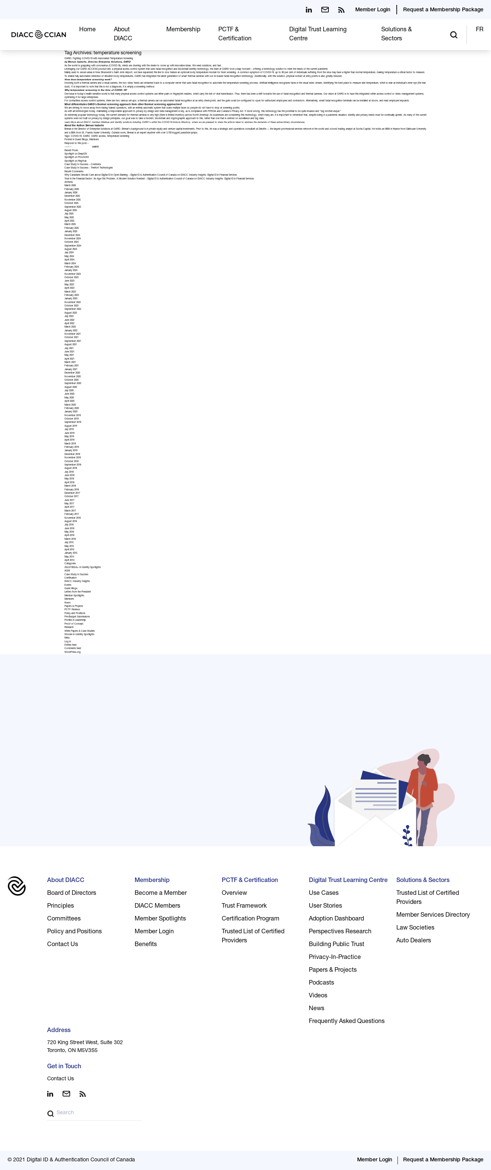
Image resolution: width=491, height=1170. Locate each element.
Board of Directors (71, 894)
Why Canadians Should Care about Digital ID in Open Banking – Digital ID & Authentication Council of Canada (120, 175)
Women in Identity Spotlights (79, 635)
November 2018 (72, 458)
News (67, 603)
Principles (60, 907)
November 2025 (72, 200)
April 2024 (69, 260)
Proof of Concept (73, 624)
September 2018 (72, 465)
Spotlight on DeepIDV (75, 154)
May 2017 (69, 504)
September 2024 (72, 246)
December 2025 (72, 196)
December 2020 (72, 373)
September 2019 (72, 422)
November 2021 (72, 334)
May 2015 (69, 546)
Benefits (146, 945)
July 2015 (69, 543)
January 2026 (70, 193)
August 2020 (70, 387)
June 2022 (69, 320)
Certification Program (250, 919)
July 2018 (69, 472)
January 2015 (70, 553)
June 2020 (69, 394)
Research (69, 627)
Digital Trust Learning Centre (348, 881)
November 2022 (72, 303)
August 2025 (70, 211)
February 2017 (71, 514)
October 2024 (71, 242)
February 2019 (71, 447)
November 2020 (72, 377)
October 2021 (71, 338)
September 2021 (72, 341)
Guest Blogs (81, 140)
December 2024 (72, 235)
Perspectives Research (340, 932)
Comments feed (72, 649)
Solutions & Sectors (423, 881)
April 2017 (69, 507)
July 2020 (69, 391)
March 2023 (70, 292)
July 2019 (69, 430)
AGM (67, 571)
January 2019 (70, 451)
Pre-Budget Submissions (77, 617)
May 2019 (69, 437)
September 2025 (72, 207)
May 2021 (69, 355)
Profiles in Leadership (75, 620)
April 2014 (69, 560)
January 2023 (70, 299)
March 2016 (70, 539)
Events (67, 585)
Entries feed (70, 645)
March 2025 (70, 225)
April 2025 (69, 221)
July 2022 (69, 316)
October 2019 (71, 419)
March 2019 (70, 444)
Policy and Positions (74, 614)
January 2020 (70, 412)
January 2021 (70, 370)
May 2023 (69, 285)
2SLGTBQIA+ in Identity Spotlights (82, 568)
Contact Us (62, 945)
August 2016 (70, 522)
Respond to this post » (76, 143)
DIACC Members (157, 907)
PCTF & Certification (250, 881)
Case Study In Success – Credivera (82, 165)
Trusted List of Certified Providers (253, 936)
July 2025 (69, 214)
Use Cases (324, 894)
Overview (234, 894)
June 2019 (69, 433)
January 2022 (70, 331)
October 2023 (71, 278)
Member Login (372, 10)
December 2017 (72, 493)
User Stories (325, 907)
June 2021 (69, 352)
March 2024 (70, 264)
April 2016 (69, 535)
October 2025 (71, 203)
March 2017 (70, 511)
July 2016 (69, 525)
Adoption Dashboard (336, 919)
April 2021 (69, 359)
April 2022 (69, 324)
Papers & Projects (73, 606)
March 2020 (70, 405)
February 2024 (71, 267)
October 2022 (71, 306)
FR (479, 30)
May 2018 (69, 479)
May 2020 (69, 398)
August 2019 (70, 426)
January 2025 (70, 232)
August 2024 (70, 249)
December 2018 (72, 454)
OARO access (98, 136)
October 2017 (71, 497)
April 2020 (69, 401)
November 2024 (72, 239)
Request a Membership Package (443, 10)
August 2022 (70, 313)
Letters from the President (77, 592)
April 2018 (69, 483)
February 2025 (71, 228)
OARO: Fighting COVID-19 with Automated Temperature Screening (98, 59)
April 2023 (69, 288)
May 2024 (69, 257)
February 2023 (71, 295)
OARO (86, 136)
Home (87, 30)
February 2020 (71, 408)
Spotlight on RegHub (75, 161)
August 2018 (70, 468)
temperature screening (118, 136)
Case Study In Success (76, 575)
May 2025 (69, 218)
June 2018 (69, 476)
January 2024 (70, 271)
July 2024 (69, 253)
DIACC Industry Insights (77, 581)
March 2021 (70, 362)
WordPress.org (72, 652)
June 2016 (69, 529)
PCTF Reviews (72, 610)
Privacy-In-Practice (335, 958)
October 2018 (71, 462)
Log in (67, 642)
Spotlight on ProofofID (76, 157)
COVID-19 (76, 136)
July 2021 (69, 349)
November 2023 (72, 274)
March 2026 (70, 186)
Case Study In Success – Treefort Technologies (88, 168)
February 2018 (71, 490)
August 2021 (70, 345)
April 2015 (69, 550)
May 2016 (69, 532)
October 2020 (71, 380)
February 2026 (71, 189)
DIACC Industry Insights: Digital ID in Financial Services (209, 175)
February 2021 (71, 366)
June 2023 (69, 281)
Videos (318, 996)
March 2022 (70, 327)
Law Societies (415, 928)
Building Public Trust (336, 945)
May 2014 (69, 557)
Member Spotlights (74, 596)
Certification (70, 578)
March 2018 (70, 486)
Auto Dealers (413, 941)
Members (94, 140)
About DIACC (65, 881)
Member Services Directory (433, 916)
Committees (64, 919)
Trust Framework (244, 907)
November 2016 (72, 518)
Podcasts (321, 983)
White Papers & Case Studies (79, 631)
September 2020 (72, 384)
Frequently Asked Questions (347, 1022)
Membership (183, 30)
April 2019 (69, 440)
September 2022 (72, 309)
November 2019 (72, 416)
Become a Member (161, 894)
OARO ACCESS (89, 69)
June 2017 (69, 500)
